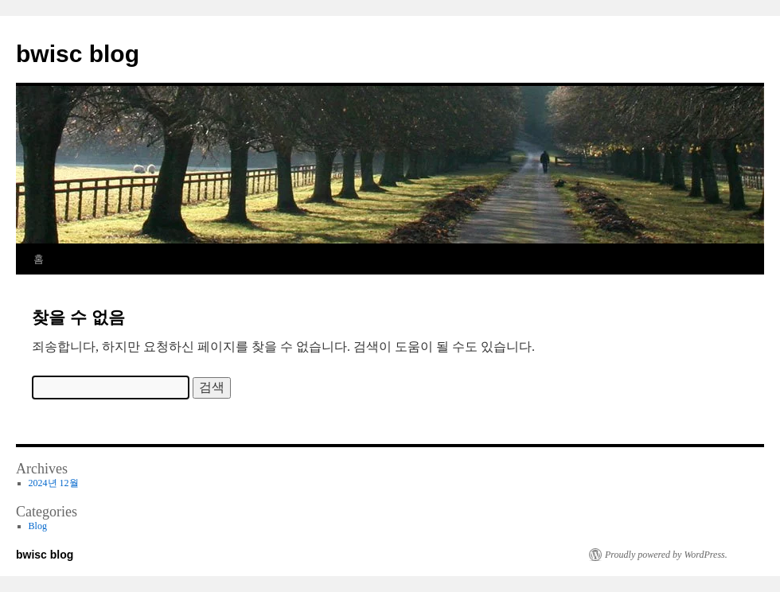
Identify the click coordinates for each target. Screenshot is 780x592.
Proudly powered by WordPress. (666, 554)
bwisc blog (77, 54)
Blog (38, 526)
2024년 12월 (54, 483)
